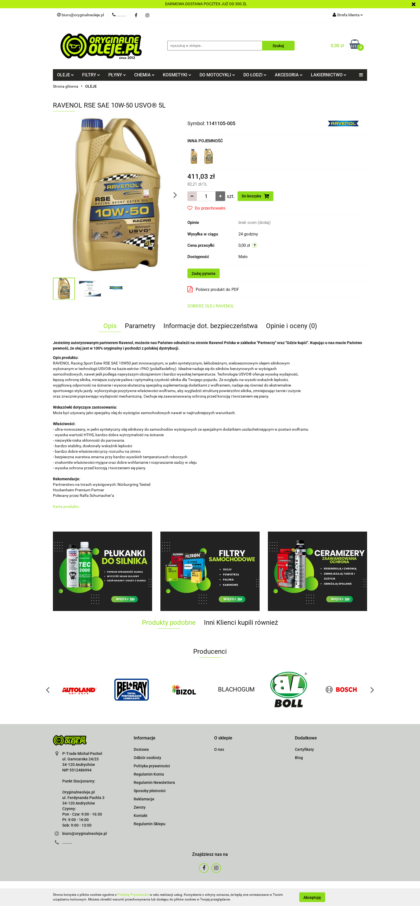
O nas (219, 749)
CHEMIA (144, 74)
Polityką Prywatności (133, 895)
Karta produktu (66, 506)
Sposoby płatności (150, 791)
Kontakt (140, 815)
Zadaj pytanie (204, 273)
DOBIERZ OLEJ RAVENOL (210, 306)
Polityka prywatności (152, 766)
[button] (144, 738)
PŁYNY (117, 74)
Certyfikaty (304, 749)
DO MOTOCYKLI (217, 74)
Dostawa (141, 749)
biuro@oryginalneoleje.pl (84, 833)
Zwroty (140, 807)
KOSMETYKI (177, 74)
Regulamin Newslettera (154, 782)
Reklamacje (144, 799)
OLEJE (65, 74)
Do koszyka (255, 196)
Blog (299, 757)
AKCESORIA (289, 74)
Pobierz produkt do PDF (213, 289)
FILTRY (91, 74)
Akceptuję (312, 897)
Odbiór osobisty (147, 757)
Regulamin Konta (149, 774)
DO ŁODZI (254, 74)
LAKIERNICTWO (328, 74)
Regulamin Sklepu (149, 824)
